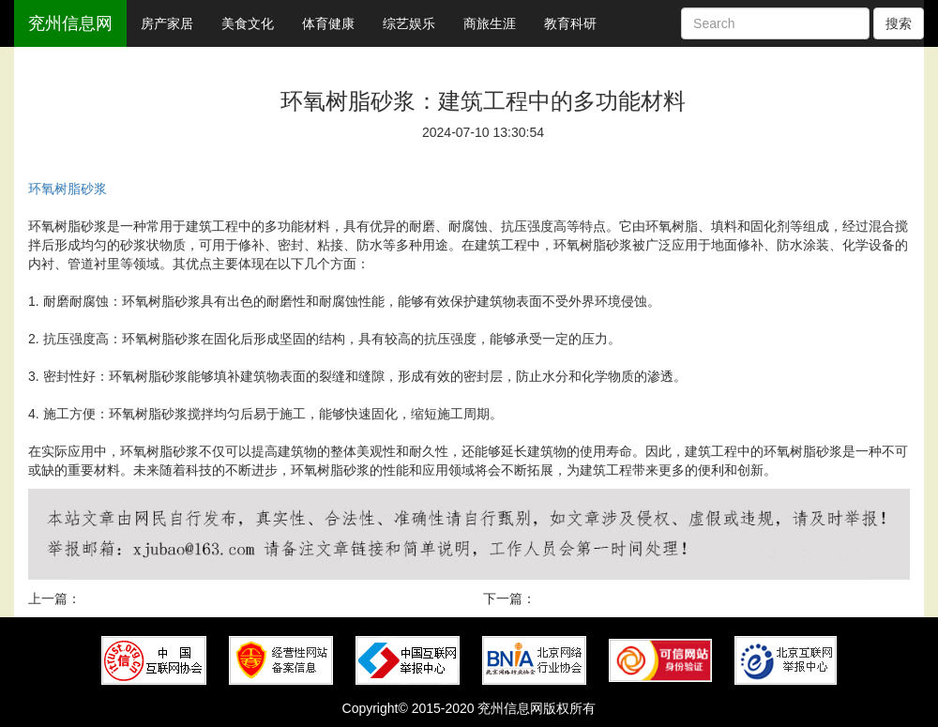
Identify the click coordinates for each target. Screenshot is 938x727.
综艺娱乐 (409, 23)
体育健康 (328, 23)
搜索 (898, 23)
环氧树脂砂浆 (67, 188)
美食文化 (247, 23)
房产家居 (167, 23)
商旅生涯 (489, 23)
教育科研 (570, 23)
